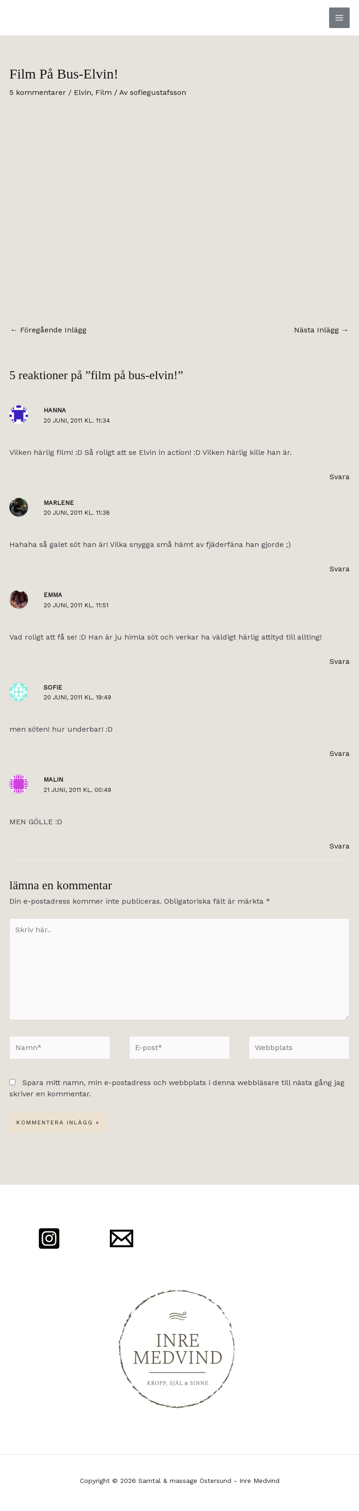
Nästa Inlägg (321, 329)
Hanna (54, 410)
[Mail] (121, 1238)
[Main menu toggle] (339, 17)
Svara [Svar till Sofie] (340, 753)
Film (103, 92)
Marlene (58, 502)
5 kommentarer (37, 92)
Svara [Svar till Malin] (340, 846)
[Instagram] (49, 1238)
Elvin (82, 92)
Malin (53, 779)
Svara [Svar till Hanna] (340, 476)
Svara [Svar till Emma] (340, 661)
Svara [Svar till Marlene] (340, 568)
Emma (52, 594)
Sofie (52, 687)
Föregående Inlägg (48, 329)
